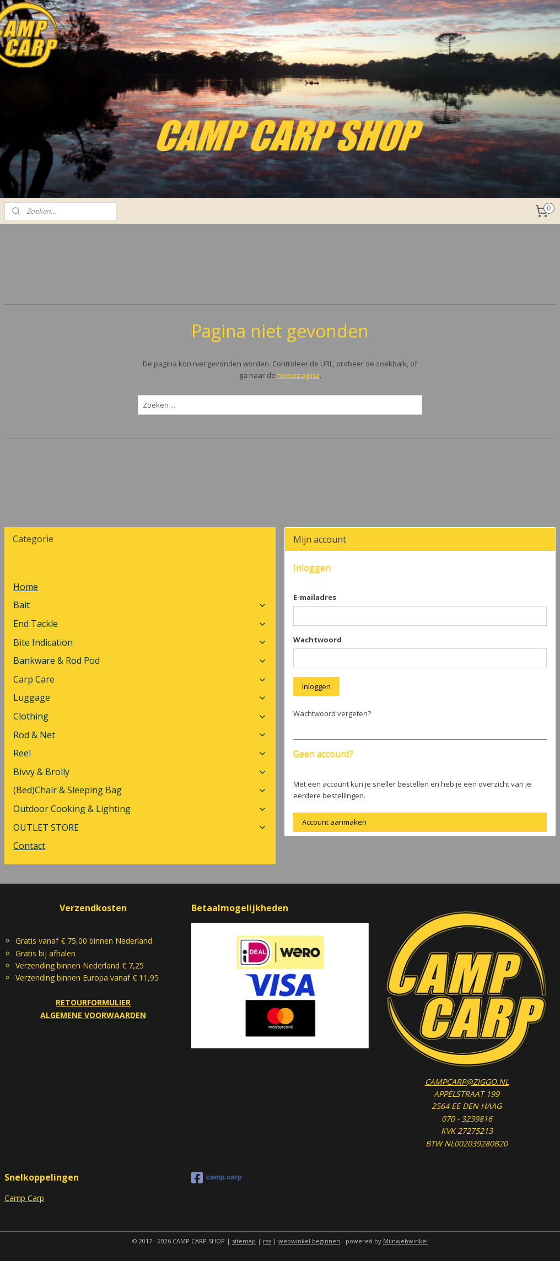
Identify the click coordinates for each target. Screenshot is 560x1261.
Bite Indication (140, 642)
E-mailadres (314, 597)
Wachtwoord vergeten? (332, 713)
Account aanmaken (334, 822)
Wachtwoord (317, 640)
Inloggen (316, 686)
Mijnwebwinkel (405, 1241)
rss (267, 1241)
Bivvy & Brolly (140, 772)
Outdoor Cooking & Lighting (140, 809)
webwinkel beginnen (309, 1241)
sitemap (244, 1241)
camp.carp (216, 1177)
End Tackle (140, 624)
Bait (140, 605)
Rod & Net (140, 735)
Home (25, 587)
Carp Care (140, 679)
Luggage (140, 697)
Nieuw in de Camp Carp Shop (73, 568)
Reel (140, 753)
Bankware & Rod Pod (140, 660)
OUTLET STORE (140, 827)
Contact (29, 846)
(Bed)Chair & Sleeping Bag (140, 790)
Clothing (140, 716)
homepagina (298, 375)
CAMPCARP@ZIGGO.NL (467, 1081)
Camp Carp (24, 1198)
